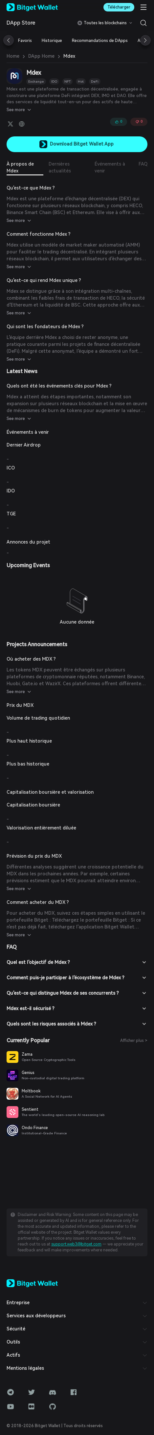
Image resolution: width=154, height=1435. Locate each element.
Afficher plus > (133, 1040)
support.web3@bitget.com (76, 1244)
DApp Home (41, 56)
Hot (81, 81)
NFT (67, 81)
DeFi (95, 81)
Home (13, 56)
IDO (54, 81)
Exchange (36, 81)
